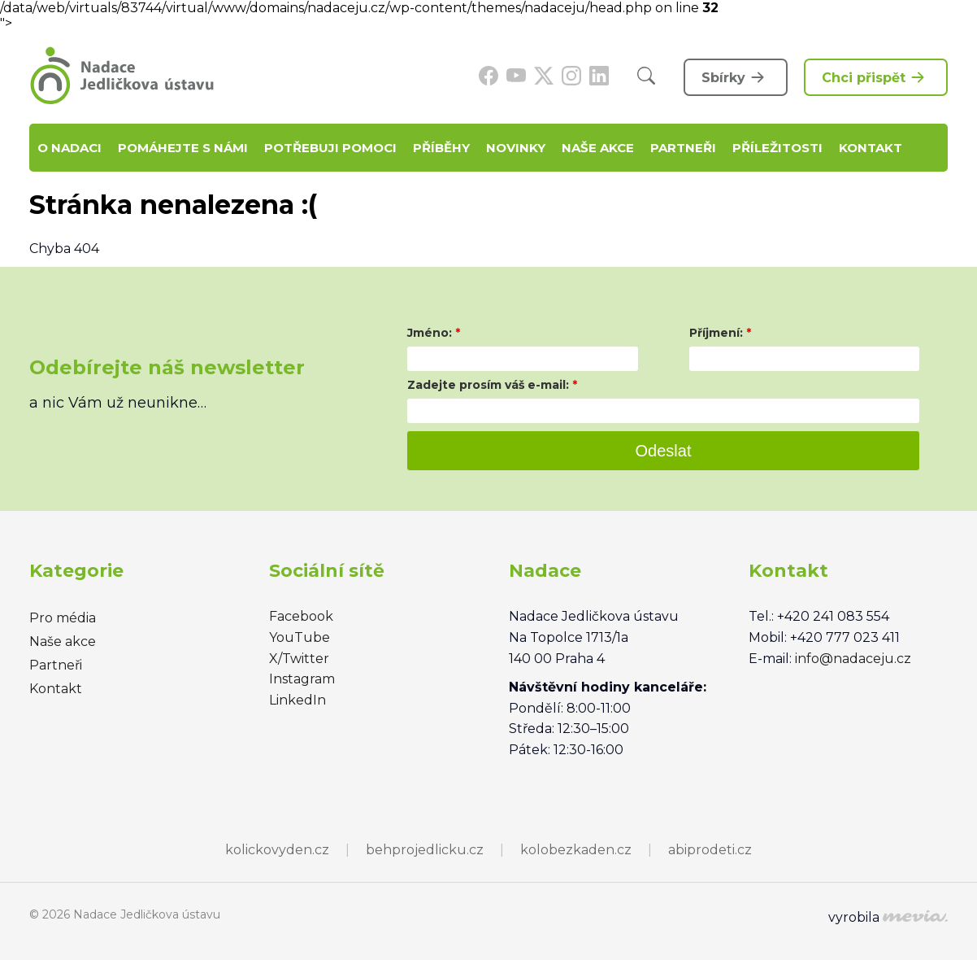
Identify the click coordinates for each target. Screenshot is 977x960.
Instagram (302, 679)
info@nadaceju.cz (853, 658)
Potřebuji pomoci (330, 147)
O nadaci (69, 147)
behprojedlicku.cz (425, 849)
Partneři (683, 147)
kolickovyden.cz (277, 849)
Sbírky (735, 77)
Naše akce (598, 147)
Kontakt (870, 147)
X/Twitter (299, 658)
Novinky (515, 147)
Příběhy (441, 147)
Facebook (301, 616)
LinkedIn (297, 700)
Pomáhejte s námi (183, 147)
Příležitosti (777, 147)
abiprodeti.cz (710, 849)
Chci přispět (876, 77)
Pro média (62, 618)
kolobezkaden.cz (576, 849)
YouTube (299, 637)
